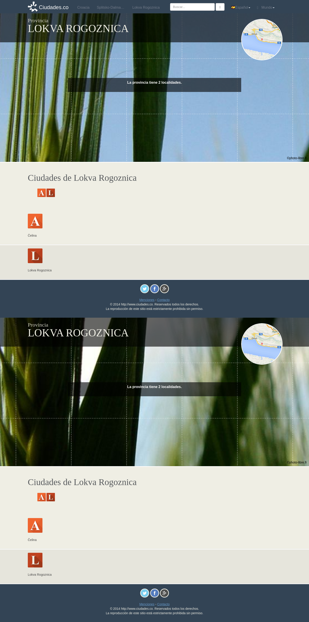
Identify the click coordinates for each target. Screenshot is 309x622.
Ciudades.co (53, 7)
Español (240, 7)
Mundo (266, 8)
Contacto (163, 300)
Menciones (146, 300)
